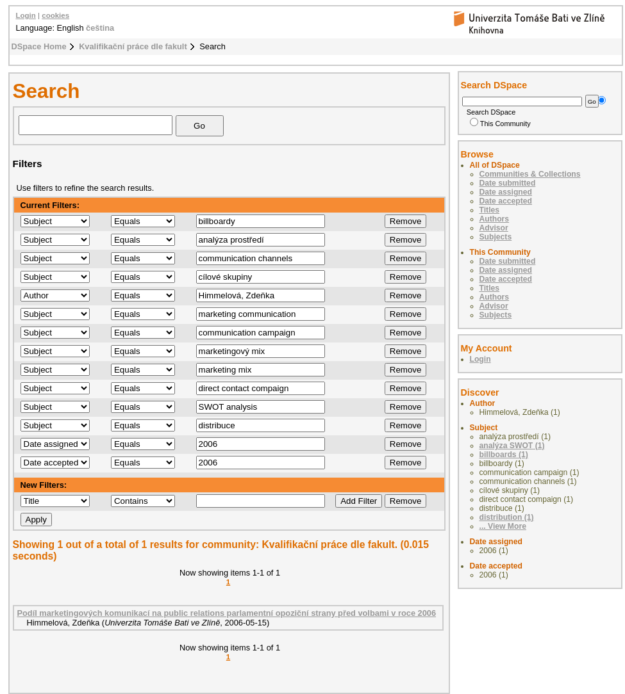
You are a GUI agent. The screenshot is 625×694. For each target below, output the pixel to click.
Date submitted (507, 183)
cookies (55, 15)
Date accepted (505, 201)
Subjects (495, 236)
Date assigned (505, 192)
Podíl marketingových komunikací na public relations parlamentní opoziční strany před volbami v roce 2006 (227, 613)
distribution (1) (506, 517)
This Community (500, 123)
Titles (489, 210)
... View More (502, 526)
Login (26, 15)
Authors (494, 218)
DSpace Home (39, 46)
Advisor (493, 227)
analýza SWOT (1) (512, 445)
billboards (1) (503, 454)
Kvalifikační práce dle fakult (133, 46)
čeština (100, 28)
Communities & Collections (530, 174)
